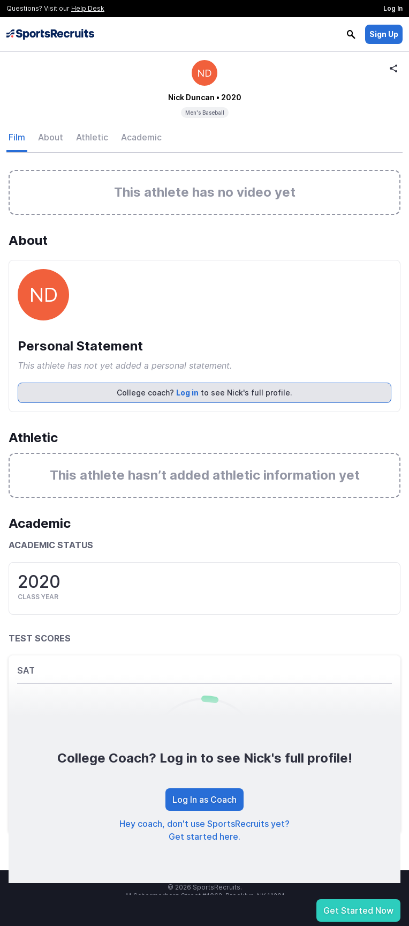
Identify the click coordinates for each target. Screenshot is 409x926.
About (50, 137)
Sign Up (383, 34)
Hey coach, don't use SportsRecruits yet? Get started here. (204, 830)
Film (17, 137)
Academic (141, 137)
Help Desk (87, 8)
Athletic (92, 137)
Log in (187, 392)
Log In (393, 8)
